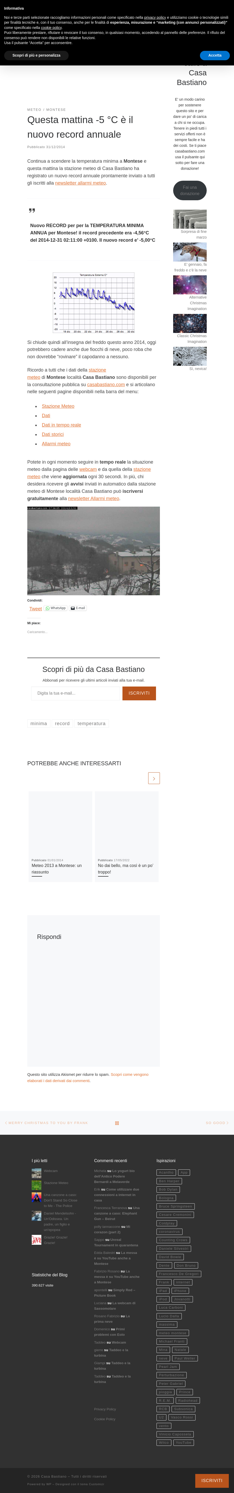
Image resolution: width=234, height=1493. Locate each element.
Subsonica (183, 1409)
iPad (163, 1291)
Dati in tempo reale (61, 425)
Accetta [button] (215, 55)
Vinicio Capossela (175, 1434)
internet (183, 1282)
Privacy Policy (105, 1409)
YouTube (183, 1443)
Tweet (35, 608)
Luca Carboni (171, 1307)
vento (164, 1426)
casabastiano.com (106, 384)
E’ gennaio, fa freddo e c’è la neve (190, 267)
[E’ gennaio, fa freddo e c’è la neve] (190, 252)
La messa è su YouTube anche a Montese (115, 1258)
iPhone (180, 1291)
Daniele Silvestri (173, 1249)
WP (48, 1484)
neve (163, 1358)
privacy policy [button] (155, 17)
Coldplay (167, 1223)
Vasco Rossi (182, 1417)
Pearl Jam (168, 1367)
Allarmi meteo (56, 443)
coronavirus (169, 1232)
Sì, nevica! (198, 369)
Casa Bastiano (54, 1476)
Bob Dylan (168, 1189)
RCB (163, 1409)
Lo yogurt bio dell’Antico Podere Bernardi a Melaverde (114, 1176)
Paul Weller (184, 1358)
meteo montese (172, 1333)
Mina (163, 1350)
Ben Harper (169, 1181)
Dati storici (53, 434)
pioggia (165, 1392)
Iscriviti (139, 693)
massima (167, 1324)
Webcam (51, 1171)
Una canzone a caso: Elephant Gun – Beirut (117, 1213)
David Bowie (170, 1257)
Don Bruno (186, 1265)
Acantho (166, 1172)
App (184, 1172)
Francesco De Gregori (179, 1274)
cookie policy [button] (51, 28)
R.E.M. (165, 1401)
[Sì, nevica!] (190, 356)
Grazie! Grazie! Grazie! (56, 1240)
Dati (46, 415)
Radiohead (187, 1401)
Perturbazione (171, 1375)
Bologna (166, 1198)
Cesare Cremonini (175, 1215)
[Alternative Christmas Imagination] (190, 284)
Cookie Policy (104, 1419)
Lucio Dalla (169, 1316)
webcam (88, 469)
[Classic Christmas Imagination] (190, 323)
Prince (185, 1392)
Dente (164, 1265)
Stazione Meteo (58, 406)
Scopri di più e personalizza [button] (36, 55)
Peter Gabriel (171, 1384)
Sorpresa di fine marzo (194, 234)
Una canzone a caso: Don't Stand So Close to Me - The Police (60, 1200)
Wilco (164, 1443)
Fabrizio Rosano (107, 1271)
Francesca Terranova (110, 1208)
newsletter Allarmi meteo (93, 498)
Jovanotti (182, 1299)
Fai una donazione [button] (189, 190)
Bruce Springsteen (175, 1206)
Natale (180, 1350)
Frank (164, 1282)
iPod (163, 1299)
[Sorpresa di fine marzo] (190, 219)
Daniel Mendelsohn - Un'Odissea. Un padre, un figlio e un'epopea (60, 1221)
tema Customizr (92, 1484)
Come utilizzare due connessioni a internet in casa (116, 1194)
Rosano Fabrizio (107, 1316)
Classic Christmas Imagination (192, 339)
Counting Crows (173, 1240)
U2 (161, 1417)
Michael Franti (172, 1341)
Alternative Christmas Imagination (197, 303)
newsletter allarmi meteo (80, 183)
